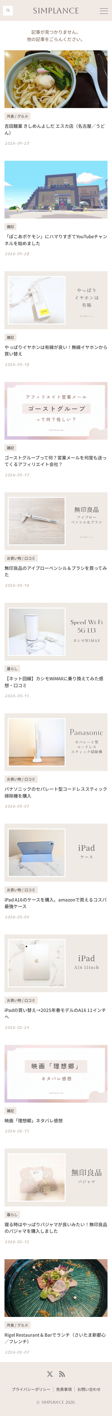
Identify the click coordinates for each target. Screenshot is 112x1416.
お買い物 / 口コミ (21, 558)
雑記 (10, 226)
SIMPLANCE (56, 10)
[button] (8, 11)
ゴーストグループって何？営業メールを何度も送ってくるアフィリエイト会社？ (55, 461)
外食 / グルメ (17, 116)
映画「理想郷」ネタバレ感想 (33, 1120)
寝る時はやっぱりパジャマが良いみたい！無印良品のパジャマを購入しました (55, 1227)
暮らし (12, 668)
